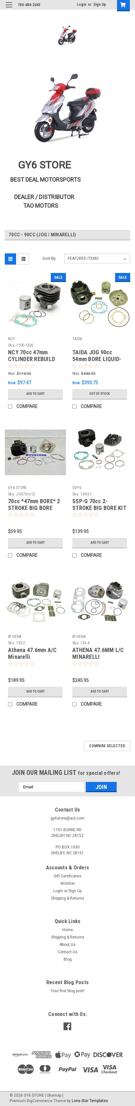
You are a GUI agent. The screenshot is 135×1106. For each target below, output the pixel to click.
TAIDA (77, 339)
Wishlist (67, 883)
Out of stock (99, 393)
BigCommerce (39, 1101)
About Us (67, 944)
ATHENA (15, 636)
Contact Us (67, 952)
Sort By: (49, 258)
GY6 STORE (17, 487)
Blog (68, 959)
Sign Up (99, 4)
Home (67, 930)
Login (81, 4)
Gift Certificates (67, 876)
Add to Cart (35, 393)
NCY (11, 339)
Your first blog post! (68, 991)
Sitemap (54, 1095)
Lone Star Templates (90, 1101)
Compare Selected (107, 746)
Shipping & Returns (67, 898)
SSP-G (77, 487)
